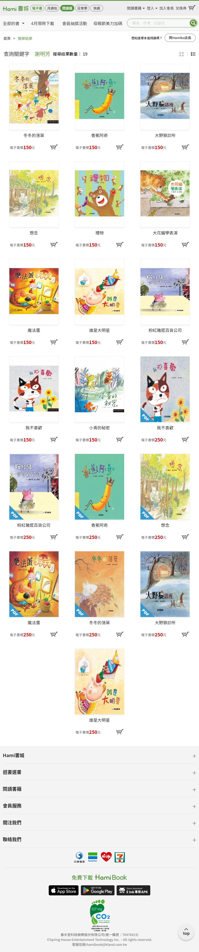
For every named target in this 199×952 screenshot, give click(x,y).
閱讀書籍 (134, 7)
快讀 (96, 8)
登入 (150, 7)
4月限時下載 (42, 23)
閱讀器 (67, 8)
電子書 (37, 8)
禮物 (99, 233)
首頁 (7, 38)
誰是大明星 (99, 330)
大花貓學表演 (165, 233)
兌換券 (181, 7)
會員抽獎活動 (74, 23)
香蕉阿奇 (99, 135)
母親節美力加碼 (107, 23)
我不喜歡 (34, 428)
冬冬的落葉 (34, 135)
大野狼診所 (165, 135)
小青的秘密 (99, 428)
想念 (34, 233)
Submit (193, 23)
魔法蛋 (34, 330)
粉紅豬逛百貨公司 (165, 330)
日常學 (82, 8)
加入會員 (166, 7)
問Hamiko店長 (180, 37)
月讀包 (52, 8)
